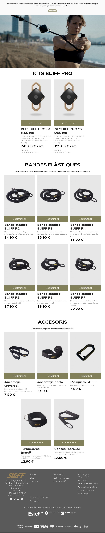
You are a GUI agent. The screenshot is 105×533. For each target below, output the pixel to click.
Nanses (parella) (67, 449)
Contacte (34, 480)
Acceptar (52, 11)
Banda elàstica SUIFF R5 (15, 295)
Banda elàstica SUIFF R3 (48, 226)
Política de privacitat (87, 483)
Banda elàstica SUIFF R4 (81, 226)
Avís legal (82, 480)
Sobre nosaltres (61, 477)
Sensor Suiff (60, 480)
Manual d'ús (83, 490)
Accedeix (34, 497)
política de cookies (62, 6)
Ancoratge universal (12, 384)
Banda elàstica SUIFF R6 (48, 295)
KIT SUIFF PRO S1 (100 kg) (36, 131)
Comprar (36, 123)
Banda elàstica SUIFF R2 (15, 226)
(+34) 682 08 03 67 (16, 493)
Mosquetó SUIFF (83, 382)
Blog (32, 477)
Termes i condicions (87, 485)
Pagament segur (85, 488)
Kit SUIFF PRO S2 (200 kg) (68, 131)
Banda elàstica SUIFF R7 (81, 295)
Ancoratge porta (50, 382)
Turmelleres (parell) (30, 451)
